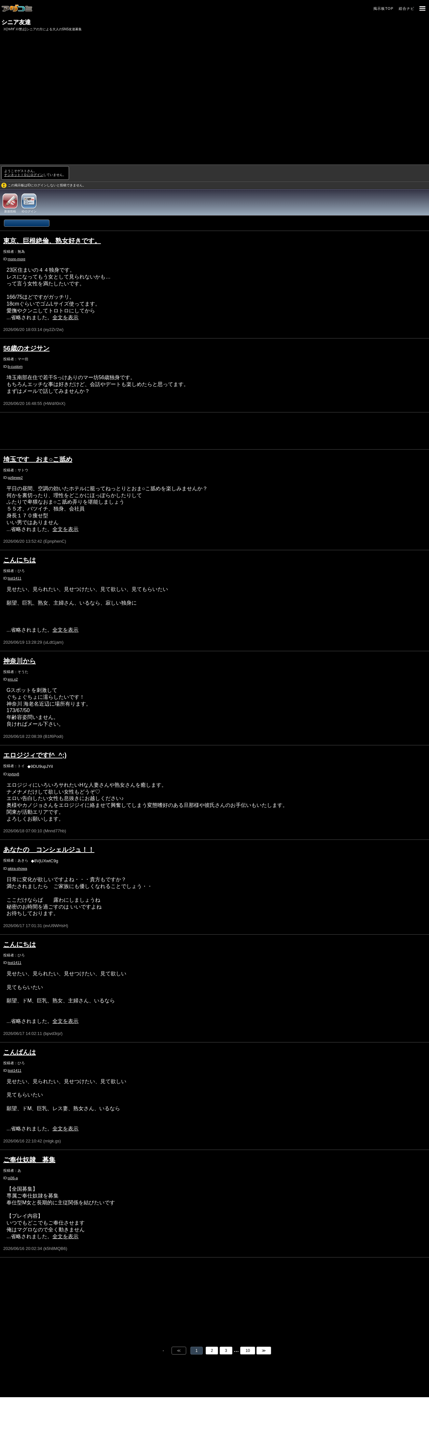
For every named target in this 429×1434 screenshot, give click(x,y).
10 (247, 1350)
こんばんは (19, 1052)
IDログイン (29, 211)
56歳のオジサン (26, 348)
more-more (16, 259)
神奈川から (19, 661)
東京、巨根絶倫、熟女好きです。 (52, 240)
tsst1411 (14, 578)
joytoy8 (13, 774)
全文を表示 (65, 317)
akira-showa (17, 868)
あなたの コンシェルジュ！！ (48, 849)
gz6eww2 (15, 478)
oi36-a (13, 1178)
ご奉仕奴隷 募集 (29, 1159)
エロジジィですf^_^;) (34, 755)
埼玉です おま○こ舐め (37, 459)
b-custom (15, 366)
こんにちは (19, 560)
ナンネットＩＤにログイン (23, 175)
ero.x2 (13, 679)
